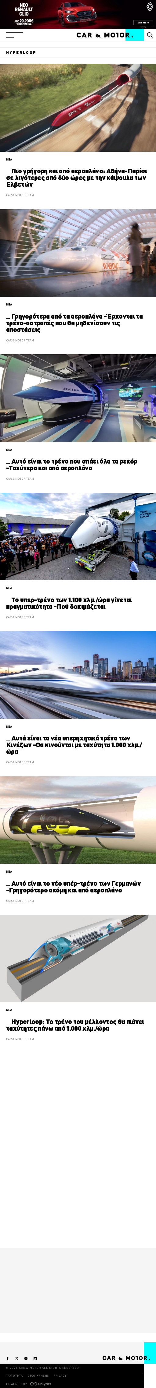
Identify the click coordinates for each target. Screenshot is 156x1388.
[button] (14, 35)
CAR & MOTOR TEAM (20, 195)
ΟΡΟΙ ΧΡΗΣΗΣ (38, 1375)
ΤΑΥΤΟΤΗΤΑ (14, 1375)
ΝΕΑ (9, 159)
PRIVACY (59, 1375)
